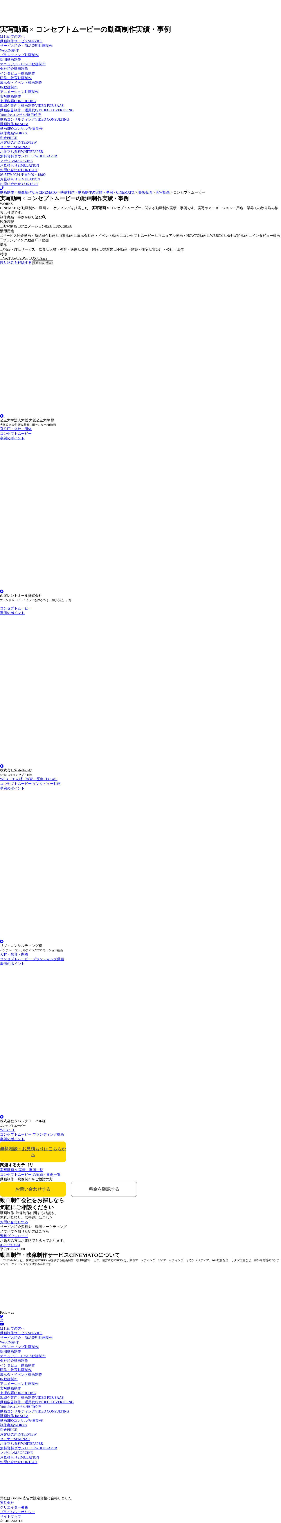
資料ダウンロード (14, 1236)
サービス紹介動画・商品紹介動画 (28, 235)
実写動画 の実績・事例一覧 (21, 1170)
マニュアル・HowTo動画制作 (23, 64)
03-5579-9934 (10, 1245)
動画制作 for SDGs (14, 124)
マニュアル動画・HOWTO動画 (180, 235)
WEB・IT (8, 249)
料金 (8, 138)
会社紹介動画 (236, 235)
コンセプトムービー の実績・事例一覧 (30, 1174)
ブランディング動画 (17, 240)
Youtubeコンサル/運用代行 (20, 115)
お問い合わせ (18, 170)
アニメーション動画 (35, 226)
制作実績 (13, 133)
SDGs (22, 258)
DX (33, 258)
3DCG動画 (62, 226)
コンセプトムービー (137, 235)
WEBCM (215, 235)
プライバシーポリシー (17, 1512)
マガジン (16, 161)
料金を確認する (104, 1189)
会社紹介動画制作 (14, 69)
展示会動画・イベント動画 (96, 235)
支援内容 (18, 101)
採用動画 (64, 235)
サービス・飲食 (32, 249)
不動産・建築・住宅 (131, 249)
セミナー (15, 147)
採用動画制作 (10, 59)
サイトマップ (10, 1516)
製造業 (106, 249)
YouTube (8, 258)
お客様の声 (18, 142)
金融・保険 (88, 249)
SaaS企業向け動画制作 (32, 105)
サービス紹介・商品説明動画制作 (26, 46)
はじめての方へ (12, 36)
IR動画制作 (9, 87)
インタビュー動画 (264, 235)
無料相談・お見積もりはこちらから (33, 1151)
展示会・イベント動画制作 (21, 82)
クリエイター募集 (14, 1507)
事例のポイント (12, 438)
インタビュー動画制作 (17, 73)
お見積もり (19, 165)
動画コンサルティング (34, 119)
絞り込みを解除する (16, 262)
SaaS (42, 258)
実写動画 (8, 226)
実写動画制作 (10, 96)
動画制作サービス (21, 41)
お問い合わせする (32, 1189)
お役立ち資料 (21, 151)
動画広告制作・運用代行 (37, 110)
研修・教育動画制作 (16, 78)
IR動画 (42, 240)
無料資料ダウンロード (28, 156)
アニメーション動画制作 (19, 92)
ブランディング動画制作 (19, 55)
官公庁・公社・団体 (166, 249)
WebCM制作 (9, 50)
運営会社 (7, 1503)
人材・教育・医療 (62, 249)
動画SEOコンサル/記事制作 (21, 128)
